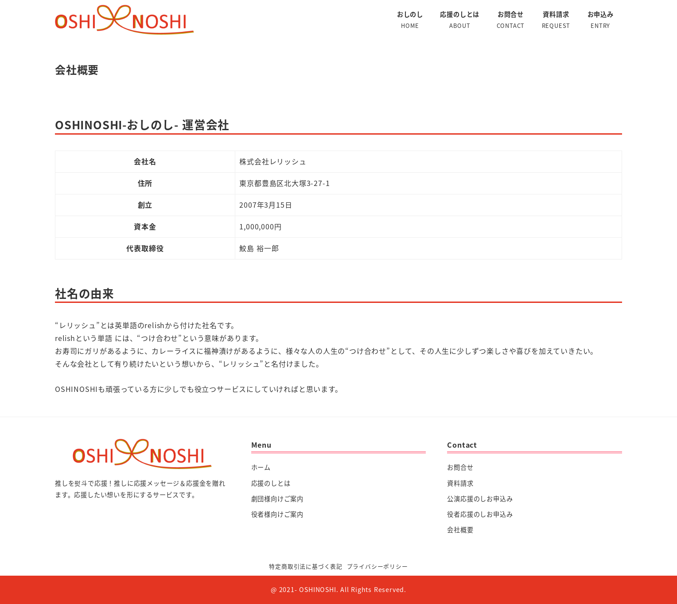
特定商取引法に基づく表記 (305, 566)
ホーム (261, 467)
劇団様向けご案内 (277, 498)
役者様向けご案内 (277, 514)
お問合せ (460, 467)
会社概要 (460, 529)
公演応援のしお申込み (480, 498)
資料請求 (460, 483)
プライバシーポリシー (377, 566)
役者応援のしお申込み (480, 514)
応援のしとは (271, 483)
